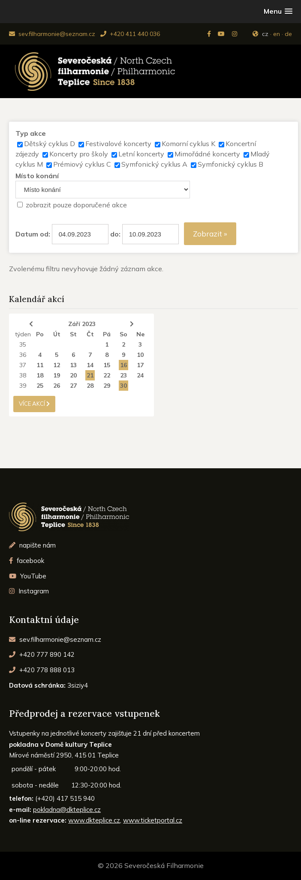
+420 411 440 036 (130, 34)
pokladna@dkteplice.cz (67, 809)
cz (265, 34)
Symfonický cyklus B (230, 164)
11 (39, 365)
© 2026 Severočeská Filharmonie (151, 865)
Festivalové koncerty (118, 143)
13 (73, 365)
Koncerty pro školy (78, 154)
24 (140, 375)
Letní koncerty (141, 154)
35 (22, 344)
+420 (42, 654)
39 (22, 385)
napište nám (32, 545)
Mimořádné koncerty (207, 154)
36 (22, 355)
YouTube (27, 576)
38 (22, 375)
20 (73, 375)
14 (90, 365)
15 (106, 365)
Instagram (29, 591)
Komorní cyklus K (188, 143)
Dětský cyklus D (49, 143)
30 (123, 385)
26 (56, 385)
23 (123, 375)
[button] (278, 11)
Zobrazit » (210, 233)
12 (56, 365)
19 (56, 375)
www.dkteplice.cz (94, 820)
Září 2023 (82, 324)
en (276, 34)
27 (73, 385)
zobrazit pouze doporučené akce (76, 205)
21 (90, 375)
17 (140, 365)
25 (39, 385)
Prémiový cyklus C (82, 164)
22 (106, 375)
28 (90, 385)
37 (22, 365)
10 (140, 355)
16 (123, 365)
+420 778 (42, 670)
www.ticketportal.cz (152, 820)
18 (39, 375)
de (288, 34)
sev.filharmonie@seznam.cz (52, 34)
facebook (26, 561)
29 (106, 385)
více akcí (34, 403)
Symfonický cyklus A (154, 164)
